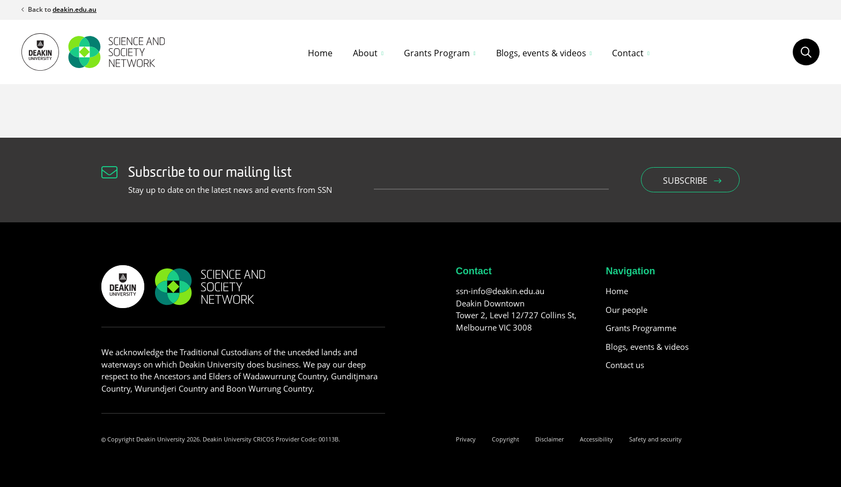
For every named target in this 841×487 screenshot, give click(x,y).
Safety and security (655, 439)
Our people (626, 309)
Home (320, 53)
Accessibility (596, 439)
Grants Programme (641, 328)
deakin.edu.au (75, 9)
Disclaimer (549, 439)
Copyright (505, 439)
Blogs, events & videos (647, 346)
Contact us (625, 364)
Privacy (466, 439)
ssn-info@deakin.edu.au (500, 291)
